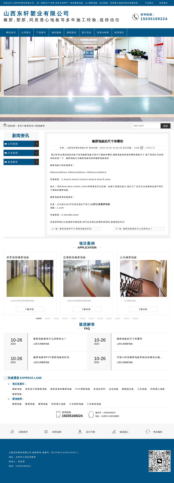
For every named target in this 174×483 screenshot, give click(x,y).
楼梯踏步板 (128, 389)
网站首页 (11, 32)
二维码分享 (150, 148)
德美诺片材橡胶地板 (36, 389)
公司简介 (26, 32)
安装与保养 (103, 32)
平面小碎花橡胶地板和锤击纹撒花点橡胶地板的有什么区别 (140, 357)
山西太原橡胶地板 (100, 204)
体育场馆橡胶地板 (18, 257)
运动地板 (114, 389)
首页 (20, 126)
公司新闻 (13, 144)
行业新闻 (13, 153)
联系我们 (163, 3)
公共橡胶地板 (128, 257)
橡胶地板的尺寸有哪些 (129, 339)
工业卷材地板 (76, 404)
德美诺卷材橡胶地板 (61, 389)
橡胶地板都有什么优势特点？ (138, 229)
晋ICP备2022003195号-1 (65, 452)
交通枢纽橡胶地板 (74, 257)
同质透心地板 (157, 389)
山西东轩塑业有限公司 (62, 16)
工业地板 (142, 389)
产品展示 (149, 3)
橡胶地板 (17, 389)
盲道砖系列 (100, 389)
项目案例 (56, 32)
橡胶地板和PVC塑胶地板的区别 (76, 229)
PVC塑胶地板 (82, 389)
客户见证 (87, 32)
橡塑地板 (17, 394)
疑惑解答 (40, 126)
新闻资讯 (71, 32)
